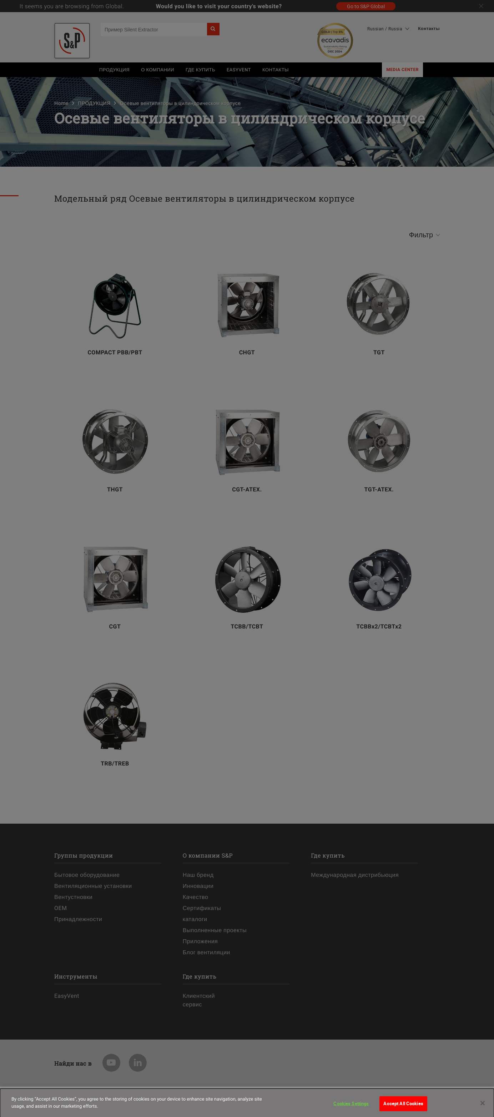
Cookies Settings (351, 1106)
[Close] (482, 1105)
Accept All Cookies (403, 1106)
